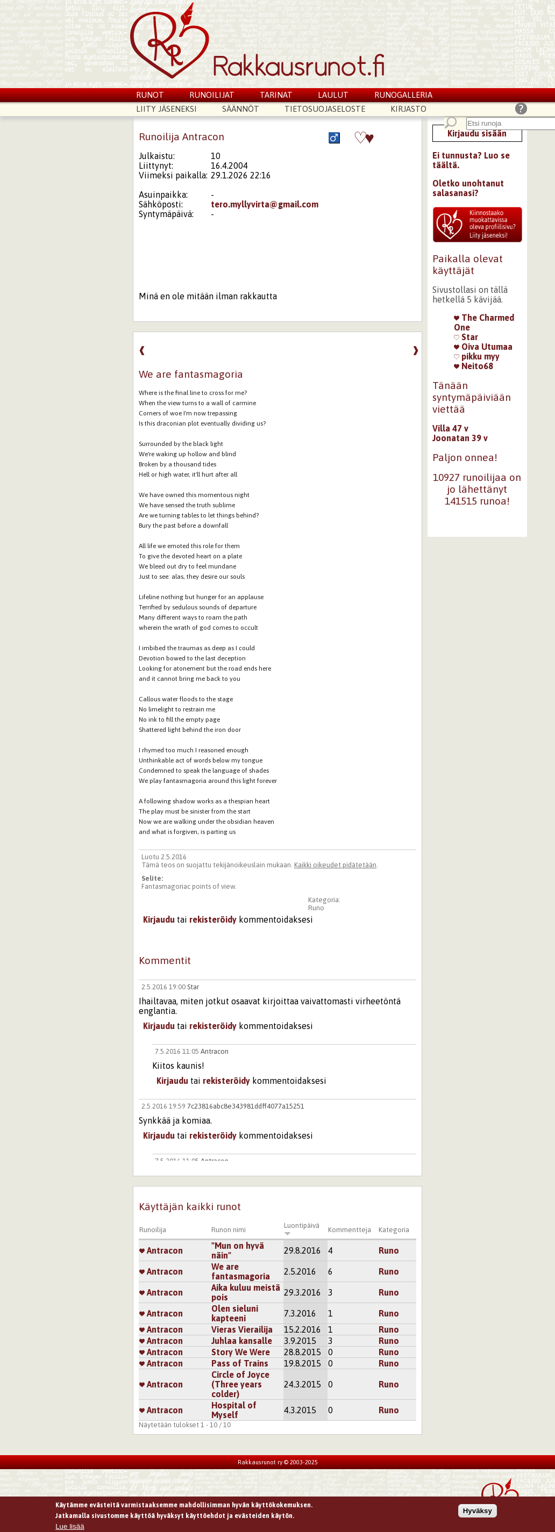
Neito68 (473, 366)
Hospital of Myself (234, 1410)
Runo (316, 908)
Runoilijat (211, 94)
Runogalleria (403, 94)
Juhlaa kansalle (241, 1341)
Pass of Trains (239, 1363)
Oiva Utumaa (483, 346)
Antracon (215, 1051)
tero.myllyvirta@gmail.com (264, 204)
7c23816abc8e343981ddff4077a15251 (245, 1106)
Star (193, 987)
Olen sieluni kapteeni (234, 1313)
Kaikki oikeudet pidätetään (335, 865)
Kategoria (394, 1230)
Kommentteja (349, 1230)
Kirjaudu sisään (477, 133)
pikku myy (477, 356)
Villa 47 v (450, 428)
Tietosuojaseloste (324, 108)
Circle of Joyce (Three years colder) (240, 1384)
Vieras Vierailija (242, 1329)
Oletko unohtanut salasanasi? (468, 188)
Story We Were (240, 1352)
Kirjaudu (159, 919)
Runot (150, 94)
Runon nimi (228, 1230)
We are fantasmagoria (240, 1271)
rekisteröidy (213, 919)
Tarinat (276, 94)
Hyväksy (477, 1513)
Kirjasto (408, 108)
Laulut (333, 94)
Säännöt (240, 108)
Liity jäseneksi (166, 108)
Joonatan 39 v (460, 438)
